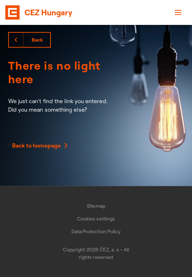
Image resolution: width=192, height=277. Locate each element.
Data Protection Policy (96, 231)
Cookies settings (96, 218)
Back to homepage (36, 145)
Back (37, 40)
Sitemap (96, 206)
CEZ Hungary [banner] (48, 12)
